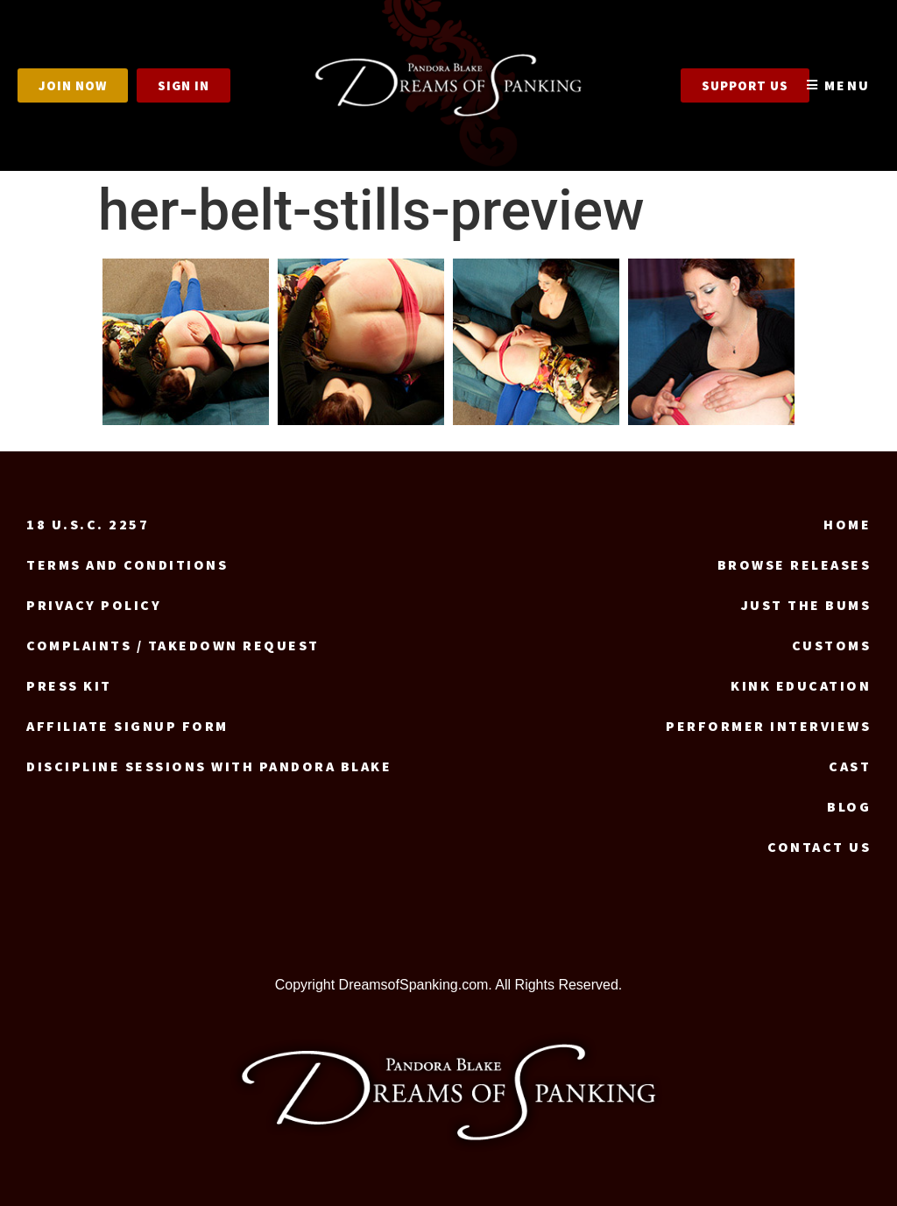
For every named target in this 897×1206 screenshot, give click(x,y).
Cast (850, 766)
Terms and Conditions (127, 564)
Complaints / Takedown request (173, 645)
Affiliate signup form (127, 725)
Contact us (819, 846)
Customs (832, 645)
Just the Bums (806, 605)
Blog (849, 806)
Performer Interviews (768, 725)
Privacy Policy (93, 605)
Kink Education (801, 685)
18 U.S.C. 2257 (87, 524)
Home (847, 524)
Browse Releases (794, 564)
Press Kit (69, 685)
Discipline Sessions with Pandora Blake (209, 766)
